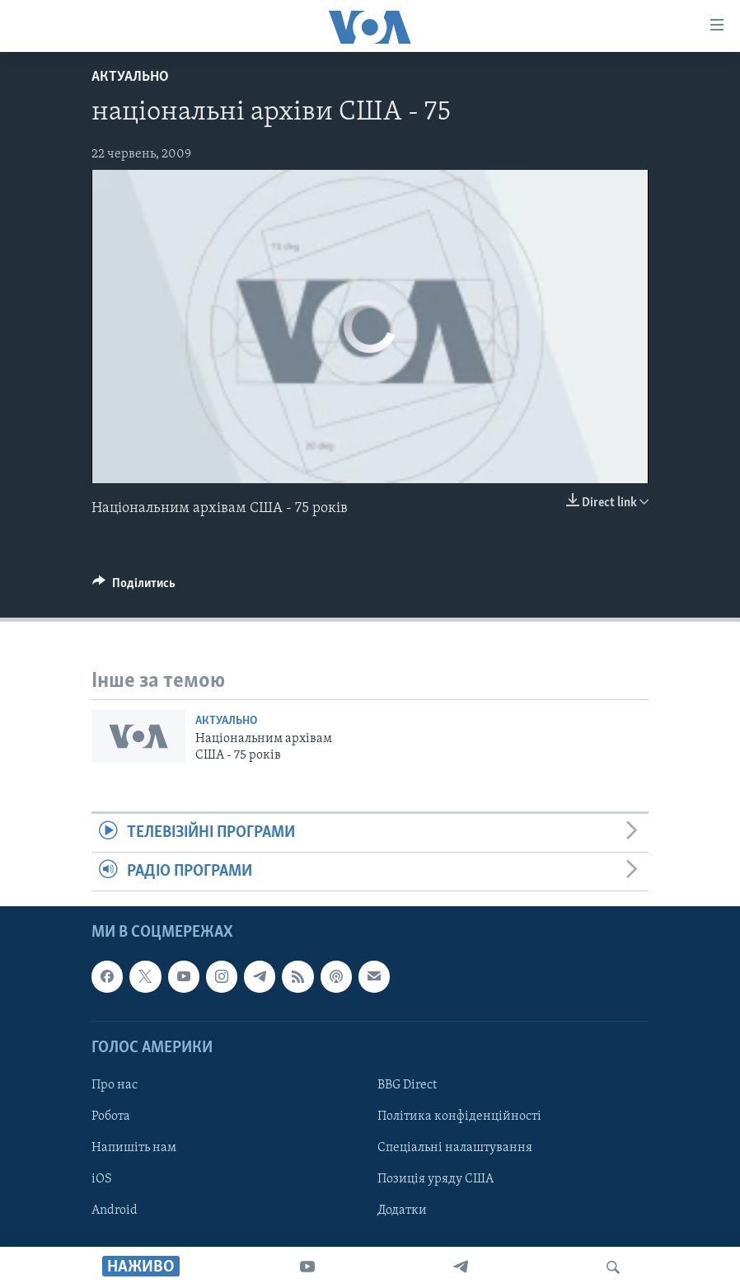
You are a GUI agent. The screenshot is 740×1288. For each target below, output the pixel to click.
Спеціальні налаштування (454, 1147)
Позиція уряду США (435, 1179)
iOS (101, 1179)
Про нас (114, 1085)
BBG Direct (407, 1085)
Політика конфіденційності (459, 1116)
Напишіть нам (133, 1147)
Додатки (402, 1210)
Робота (110, 1116)
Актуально (130, 77)
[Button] (134, 587)
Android (114, 1210)
